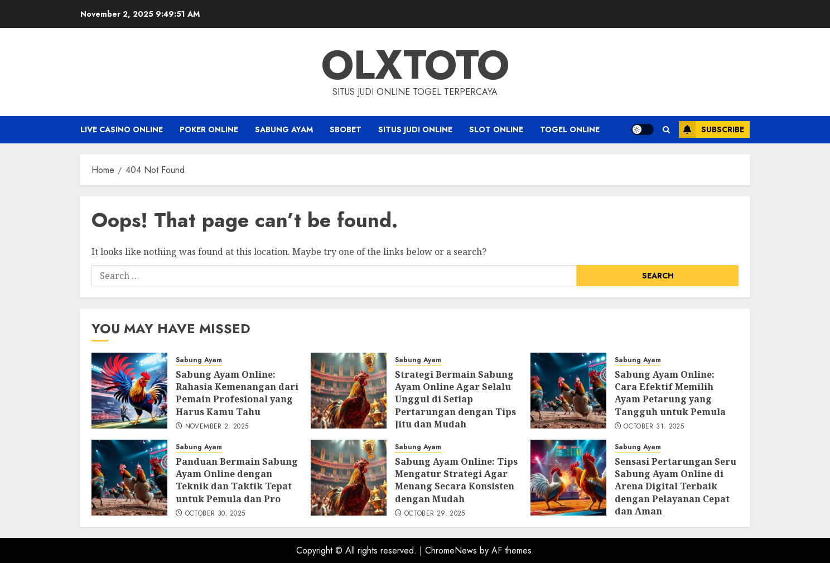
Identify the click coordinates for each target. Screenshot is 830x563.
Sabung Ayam (284, 129)
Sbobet (345, 129)
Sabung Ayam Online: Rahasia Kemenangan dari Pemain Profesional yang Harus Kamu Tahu (237, 393)
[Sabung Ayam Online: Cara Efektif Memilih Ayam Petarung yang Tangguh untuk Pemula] (568, 391)
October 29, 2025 (434, 513)
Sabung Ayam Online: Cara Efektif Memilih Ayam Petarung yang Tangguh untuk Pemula (670, 393)
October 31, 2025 (654, 426)
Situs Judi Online (415, 129)
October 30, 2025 (215, 513)
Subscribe (711, 129)
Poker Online (209, 129)
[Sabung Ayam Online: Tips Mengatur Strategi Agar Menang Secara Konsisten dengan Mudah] (349, 478)
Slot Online (496, 129)
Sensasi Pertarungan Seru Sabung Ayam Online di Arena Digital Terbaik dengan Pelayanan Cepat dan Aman (675, 486)
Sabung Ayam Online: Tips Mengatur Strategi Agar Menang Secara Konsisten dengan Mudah (456, 480)
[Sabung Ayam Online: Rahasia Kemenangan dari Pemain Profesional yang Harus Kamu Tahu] (129, 391)
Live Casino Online (121, 129)
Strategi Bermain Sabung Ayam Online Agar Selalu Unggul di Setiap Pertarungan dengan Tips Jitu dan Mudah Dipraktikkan (455, 405)
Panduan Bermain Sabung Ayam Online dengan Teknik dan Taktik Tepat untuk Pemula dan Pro (237, 480)
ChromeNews (451, 550)
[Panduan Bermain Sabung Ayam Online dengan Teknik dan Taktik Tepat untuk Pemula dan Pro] (129, 478)
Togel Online (570, 129)
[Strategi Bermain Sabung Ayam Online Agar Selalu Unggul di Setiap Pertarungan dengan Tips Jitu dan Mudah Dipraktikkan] (349, 391)
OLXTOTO (415, 65)
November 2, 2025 (217, 426)
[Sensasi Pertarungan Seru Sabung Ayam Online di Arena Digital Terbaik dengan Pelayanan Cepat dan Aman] (568, 478)
